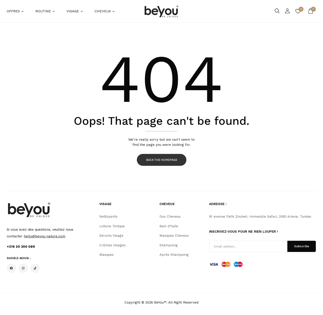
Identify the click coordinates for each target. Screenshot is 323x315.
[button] (310, 11)
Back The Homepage (161, 160)
